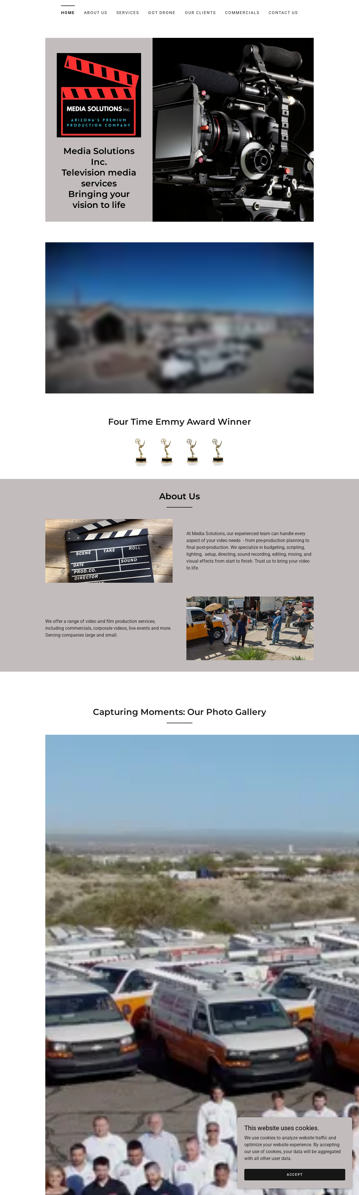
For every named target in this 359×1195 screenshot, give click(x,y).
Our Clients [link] (200, 12)
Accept (295, 1174)
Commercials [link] (242, 12)
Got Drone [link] (161, 12)
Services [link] (127, 12)
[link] (99, 95)
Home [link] (68, 12)
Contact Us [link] (283, 12)
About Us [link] (95, 12)
